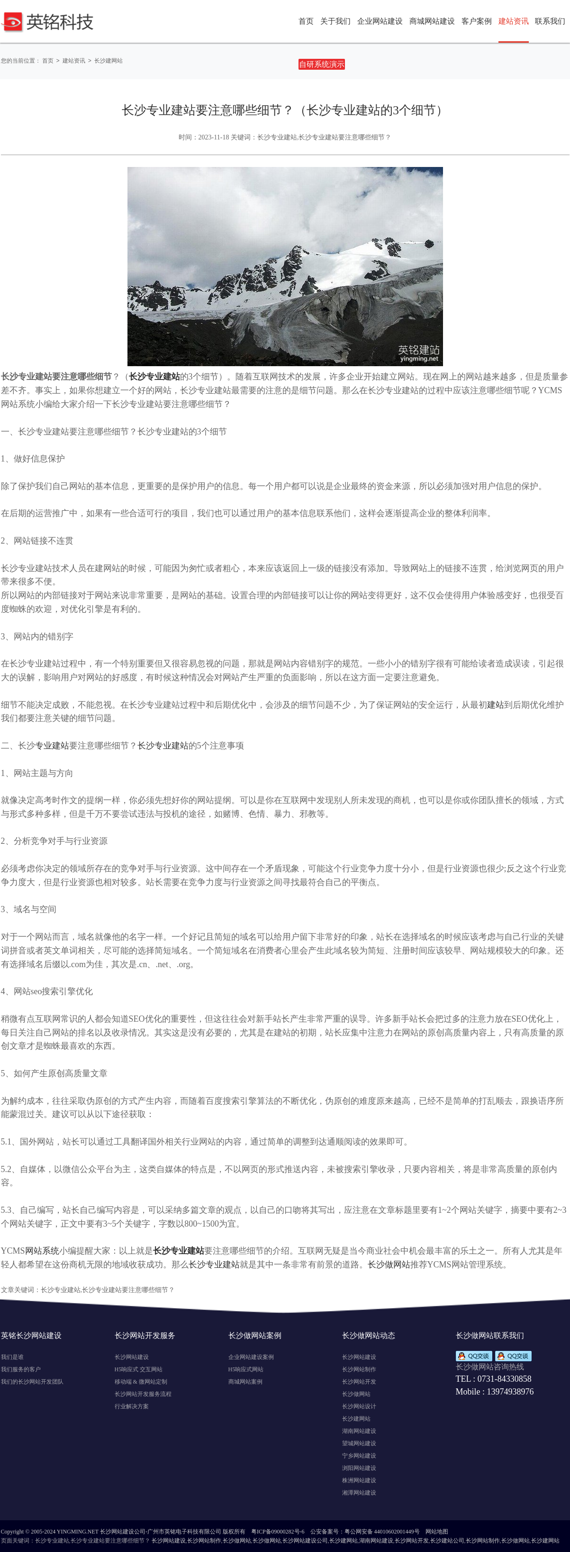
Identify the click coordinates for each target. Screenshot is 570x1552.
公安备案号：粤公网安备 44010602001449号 (365, 1531)
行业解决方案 (132, 1406)
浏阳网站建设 (359, 1467)
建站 (495, 704)
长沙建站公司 (447, 1540)
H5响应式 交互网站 (139, 1369)
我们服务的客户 (21, 1369)
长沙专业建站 (163, 745)
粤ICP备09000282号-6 (278, 1531)
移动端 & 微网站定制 (141, 1381)
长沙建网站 (111, 60)
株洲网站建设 (359, 1480)
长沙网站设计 (359, 1406)
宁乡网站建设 (359, 1455)
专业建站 (52, 745)
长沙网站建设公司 (305, 1540)
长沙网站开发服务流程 (143, 1393)
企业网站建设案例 (251, 1356)
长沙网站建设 (132, 1356)
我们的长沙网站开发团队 (32, 1381)
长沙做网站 (389, 1264)
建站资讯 (74, 60)
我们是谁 (12, 1356)
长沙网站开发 (359, 1381)
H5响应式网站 (246, 1369)
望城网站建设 (359, 1443)
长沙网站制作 (359, 1369)
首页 (306, 21)
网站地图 (436, 1531)
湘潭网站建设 (359, 1492)
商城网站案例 (245, 1381)
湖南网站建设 (359, 1430)
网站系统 (42, 1250)
